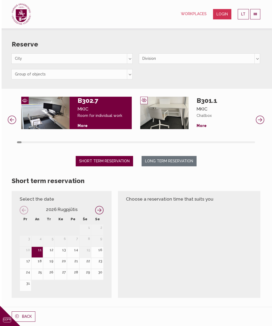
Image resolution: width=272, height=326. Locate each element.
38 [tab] (185, 142)
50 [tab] (239, 142)
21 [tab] (109, 142)
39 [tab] (190, 142)
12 (51, 250)
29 (88, 272)
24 (28, 272)
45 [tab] (217, 142)
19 (51, 261)
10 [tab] (59, 142)
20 (64, 261)
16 (100, 250)
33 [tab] (163, 142)
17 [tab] (91, 142)
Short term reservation (104, 161)
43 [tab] (208, 142)
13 (64, 250)
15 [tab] (82, 142)
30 (100, 272)
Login (222, 14)
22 (88, 261)
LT (243, 14)
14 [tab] (77, 142)
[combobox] (72, 58)
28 (76, 272)
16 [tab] (86, 142)
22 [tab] (113, 142)
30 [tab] (149, 142)
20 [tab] (104, 142)
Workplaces (194, 14)
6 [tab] (42, 142)
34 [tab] (167, 142)
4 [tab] (33, 142)
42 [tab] (203, 142)
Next (260, 120)
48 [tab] (230, 142)
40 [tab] (194, 142)
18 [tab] (95, 142)
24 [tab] (122, 142)
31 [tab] (154, 142)
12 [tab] (68, 142)
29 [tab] (145, 142)
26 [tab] (131, 142)
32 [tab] (158, 142)
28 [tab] (140, 142)
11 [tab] (64, 142)
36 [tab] (176, 142)
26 (51, 272)
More (83, 126)
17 (28, 261)
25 (40, 272)
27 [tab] (136, 142)
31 (28, 283)
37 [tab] (181, 142)
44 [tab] (212, 142)
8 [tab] (50, 142)
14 (76, 250)
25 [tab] (127, 142)
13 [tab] (73, 142)
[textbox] (72, 58)
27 (64, 272)
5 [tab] (37, 142)
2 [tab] (24, 142)
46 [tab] (221, 142)
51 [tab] (243, 142)
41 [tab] (199, 142)
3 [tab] (28, 142)
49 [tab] (235, 142)
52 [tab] (248, 142)
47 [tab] (226, 142)
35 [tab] (172, 142)
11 (40, 250)
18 (40, 261)
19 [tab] (100, 142)
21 (76, 261)
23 (100, 261)
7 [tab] (46, 142)
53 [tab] (252, 142)
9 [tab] (55, 142)
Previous (12, 120)
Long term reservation (169, 161)
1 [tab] (19, 142)
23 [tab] (118, 142)
